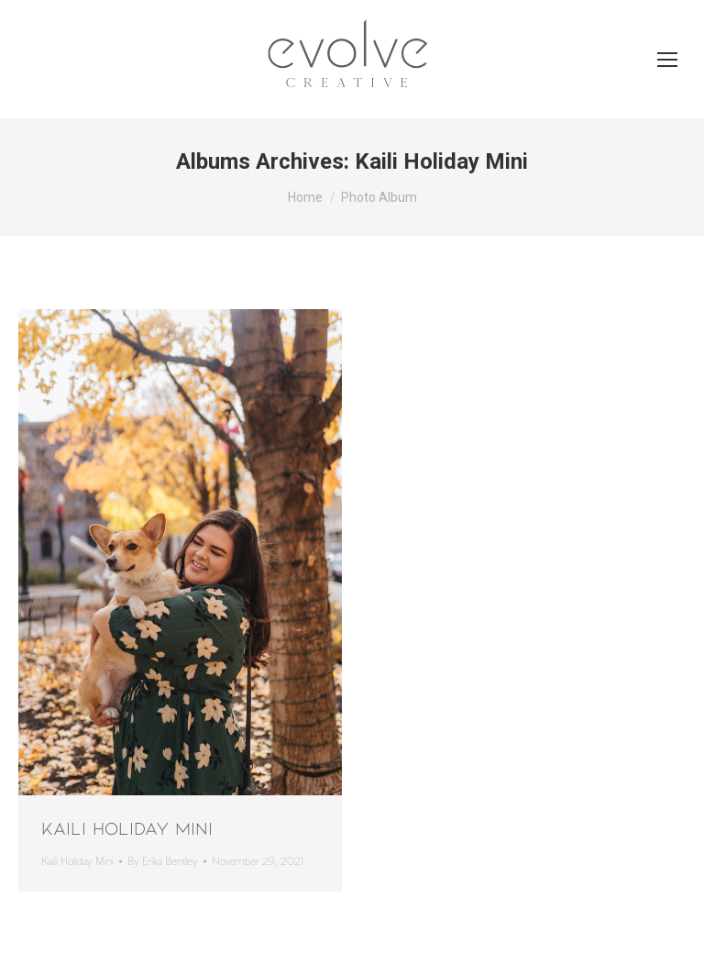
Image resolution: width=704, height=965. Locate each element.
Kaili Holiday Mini (127, 827)
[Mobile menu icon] (667, 59)
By (162, 862)
